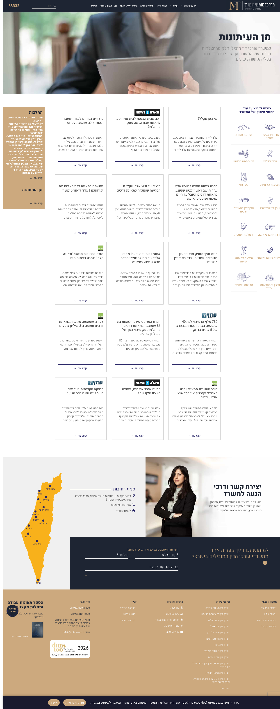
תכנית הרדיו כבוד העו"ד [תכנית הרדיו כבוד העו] (166, 620)
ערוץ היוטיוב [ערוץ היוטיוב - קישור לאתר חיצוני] (171, 632)
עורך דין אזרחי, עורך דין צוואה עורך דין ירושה (207, 665)
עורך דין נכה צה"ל (216, 626)
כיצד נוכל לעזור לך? (37, 6)
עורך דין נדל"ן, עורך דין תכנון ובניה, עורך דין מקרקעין (208, 680)
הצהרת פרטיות (124, 608)
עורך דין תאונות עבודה (213, 608)
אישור (50, 702)
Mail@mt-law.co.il (70, 632)
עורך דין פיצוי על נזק (214, 632)
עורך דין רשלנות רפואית (212, 651)
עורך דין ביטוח (217, 645)
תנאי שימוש (126, 614)
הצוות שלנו (158, 6)
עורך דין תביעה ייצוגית (213, 673)
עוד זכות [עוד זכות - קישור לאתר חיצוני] (173, 608)
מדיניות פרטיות (71, 702)
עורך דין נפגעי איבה (215, 657)
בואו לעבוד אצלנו (105, 6)
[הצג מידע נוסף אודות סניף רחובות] (99, 489)
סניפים (90, 6)
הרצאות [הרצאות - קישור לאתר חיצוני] (221, 688)
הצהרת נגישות (124, 620)
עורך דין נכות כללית (215, 620)
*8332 (10, 6)
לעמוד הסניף (119, 511)
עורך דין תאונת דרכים (214, 639)
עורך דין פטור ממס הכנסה (211, 614)
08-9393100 (72, 608)
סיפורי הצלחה (143, 6)
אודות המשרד (265, 608)
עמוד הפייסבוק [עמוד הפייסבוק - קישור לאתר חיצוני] (170, 626)
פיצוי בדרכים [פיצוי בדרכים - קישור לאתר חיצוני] (171, 614)
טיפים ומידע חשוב (125, 6)
